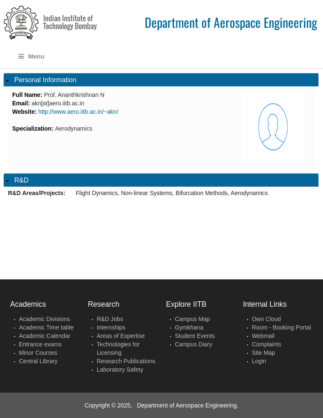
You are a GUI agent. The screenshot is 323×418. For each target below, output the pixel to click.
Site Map (263, 352)
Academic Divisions (44, 319)
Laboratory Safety (120, 369)
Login (259, 361)
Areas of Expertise (121, 335)
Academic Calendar (44, 335)
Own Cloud (266, 319)
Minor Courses (38, 352)
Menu (32, 56)
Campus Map (192, 319)
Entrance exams (40, 344)
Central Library (38, 361)
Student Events (195, 335)
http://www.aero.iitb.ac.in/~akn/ (78, 111)
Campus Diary (193, 344)
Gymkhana (189, 327)
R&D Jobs (110, 319)
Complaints (266, 344)
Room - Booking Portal (281, 327)
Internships (111, 327)
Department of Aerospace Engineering (231, 22)
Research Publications (126, 361)
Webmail (263, 335)
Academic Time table (46, 327)
